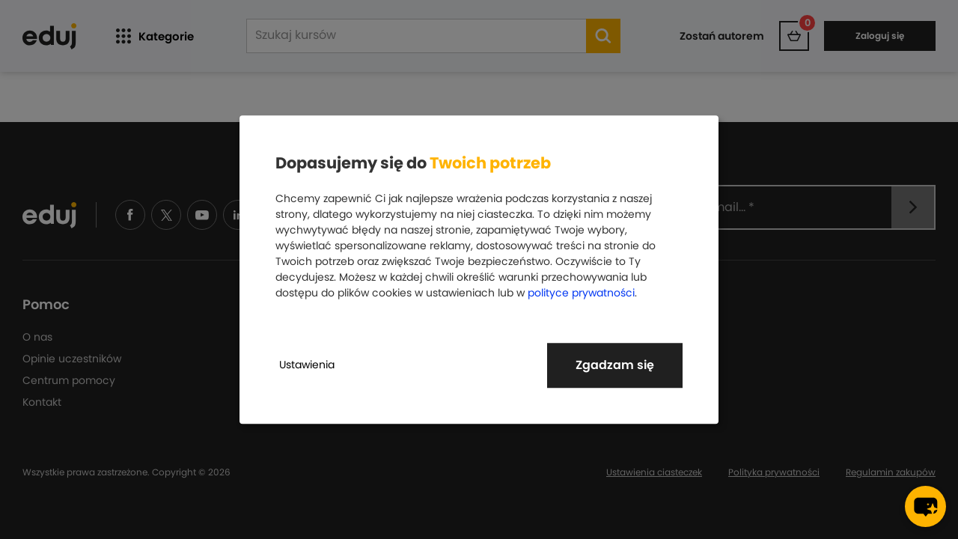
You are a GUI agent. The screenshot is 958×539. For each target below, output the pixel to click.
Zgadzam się (615, 365)
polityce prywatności (581, 292)
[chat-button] (925, 506)
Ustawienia (307, 364)
